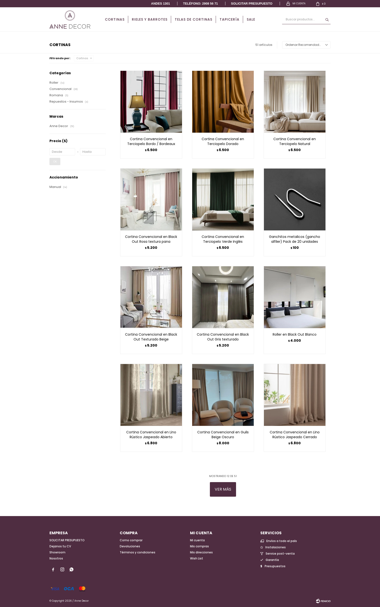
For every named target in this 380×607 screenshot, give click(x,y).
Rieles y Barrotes (149, 19)
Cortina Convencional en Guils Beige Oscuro (223, 434)
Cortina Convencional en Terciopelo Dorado (223, 141)
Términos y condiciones (137, 552)
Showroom (57, 552)
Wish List (196, 558)
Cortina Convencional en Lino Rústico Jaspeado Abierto (151, 434)
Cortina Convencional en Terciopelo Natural (294, 141)
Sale (251, 19)
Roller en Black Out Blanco (295, 334)
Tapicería (229, 19)
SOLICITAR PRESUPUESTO (67, 540)
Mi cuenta (197, 540)
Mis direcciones (201, 552)
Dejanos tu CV (60, 546)
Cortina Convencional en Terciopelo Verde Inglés (223, 239)
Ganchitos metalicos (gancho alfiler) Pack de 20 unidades (294, 239)
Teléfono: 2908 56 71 (200, 3)
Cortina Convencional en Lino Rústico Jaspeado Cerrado (295, 434)
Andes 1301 (160, 3)
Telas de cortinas (193, 19)
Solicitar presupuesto (251, 3)
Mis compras (199, 546)
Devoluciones (130, 546)
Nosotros (56, 558)
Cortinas (115, 19)
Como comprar (131, 540)
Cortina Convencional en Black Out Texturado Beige (151, 337)
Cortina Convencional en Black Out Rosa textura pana (151, 239)
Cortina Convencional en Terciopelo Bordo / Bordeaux (151, 141)
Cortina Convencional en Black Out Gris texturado (223, 337)
